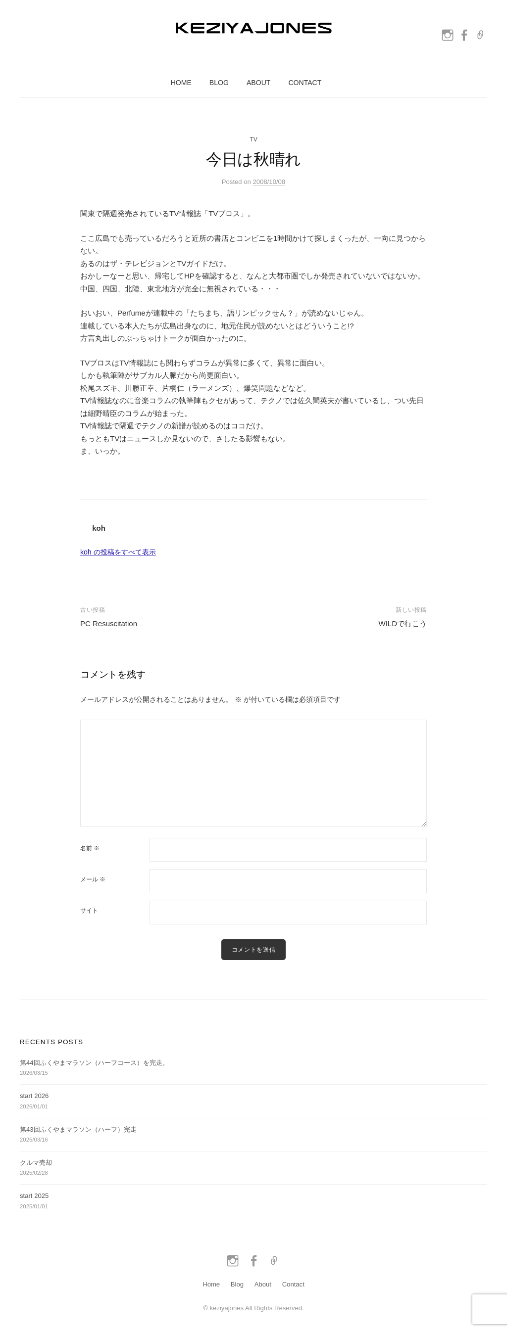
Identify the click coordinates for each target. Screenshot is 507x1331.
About (258, 83)
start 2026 (34, 1096)
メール (92, 879)
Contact (304, 83)
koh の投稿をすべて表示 (118, 552)
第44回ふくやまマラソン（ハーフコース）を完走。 (94, 1062)
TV (253, 139)
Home (181, 83)
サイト (89, 911)
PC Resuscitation (108, 623)
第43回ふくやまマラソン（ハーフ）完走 (78, 1129)
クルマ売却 (36, 1162)
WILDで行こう (403, 623)
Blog (219, 83)
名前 (90, 848)
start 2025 (34, 1195)
